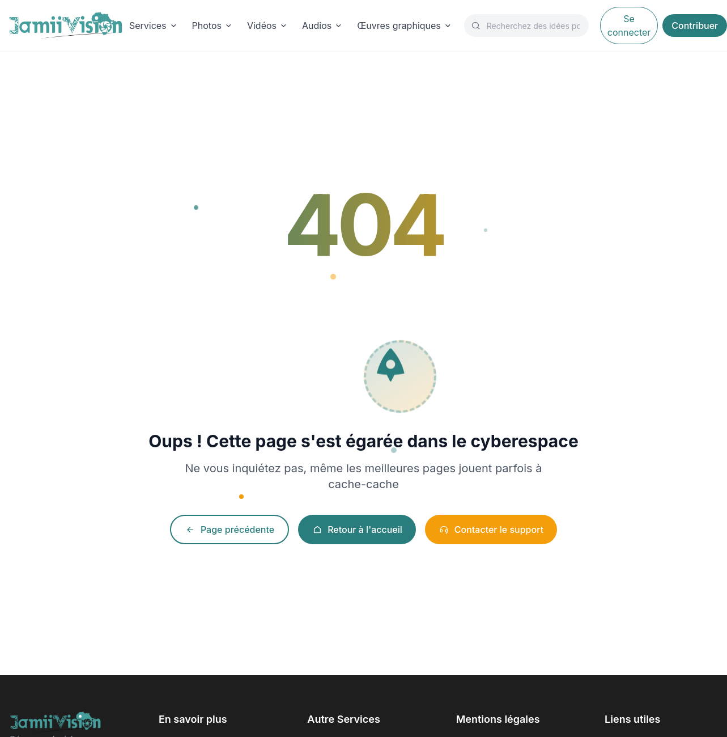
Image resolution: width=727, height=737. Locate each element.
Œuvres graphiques (405, 25)
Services (153, 25)
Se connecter (629, 25)
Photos (212, 25)
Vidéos (267, 25)
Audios (322, 25)
